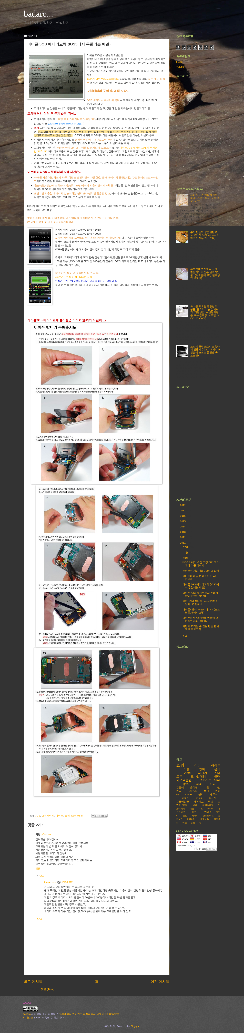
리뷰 (187, 769)
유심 (67, 815)
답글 (37, 868)
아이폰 (59, 815)
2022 (183, 505)
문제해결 (207, 812)
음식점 (194, 787)
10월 (186, 558)
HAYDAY (192, 791)
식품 (194, 805)
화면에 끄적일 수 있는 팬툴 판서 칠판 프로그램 (200, 628)
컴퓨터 (180, 787)
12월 (186, 547)
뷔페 (199, 784)
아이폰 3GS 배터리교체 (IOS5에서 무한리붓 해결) (200, 586)
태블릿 (185, 798)
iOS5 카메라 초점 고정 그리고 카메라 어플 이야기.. (200, 564)
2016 (183, 516)
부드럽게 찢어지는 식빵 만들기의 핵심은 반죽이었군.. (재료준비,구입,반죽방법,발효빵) (205, 274)
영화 (202, 769)
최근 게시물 (33, 981)
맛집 (185, 815)
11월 (186, 552)
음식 (217, 769)
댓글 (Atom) (47, 989)
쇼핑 (180, 765)
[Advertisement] (201, 130)
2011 (183, 542)
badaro (27, 1014)
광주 (186, 784)
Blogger (134, 1026)
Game (186, 773)
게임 (198, 765)
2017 (183, 510)
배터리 (195, 815)
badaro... (38, 13)
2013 (183, 532)
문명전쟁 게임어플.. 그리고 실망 (200, 570)
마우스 (195, 812)
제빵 (192, 808)
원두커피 (215, 794)
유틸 (193, 822)
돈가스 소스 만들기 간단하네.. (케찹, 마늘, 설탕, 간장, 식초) (205, 198)
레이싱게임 (208, 805)
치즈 (200, 808)
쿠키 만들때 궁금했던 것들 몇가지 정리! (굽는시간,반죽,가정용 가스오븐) (205, 235)
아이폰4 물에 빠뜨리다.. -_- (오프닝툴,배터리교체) (201, 611)
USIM (80, 815)
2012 (183, 537)
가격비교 (199, 801)
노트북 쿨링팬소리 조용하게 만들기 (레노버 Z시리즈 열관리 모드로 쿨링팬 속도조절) (205, 351)
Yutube (180, 66)
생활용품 (204, 819)
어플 (212, 784)
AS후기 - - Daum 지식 (73, 276)
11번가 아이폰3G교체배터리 (103, 78)
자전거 (202, 773)
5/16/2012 (47, 834)
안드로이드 (208, 815)
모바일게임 (198, 776)
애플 (184, 822)
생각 (201, 794)
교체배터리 (48, 815)
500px (179, 62)
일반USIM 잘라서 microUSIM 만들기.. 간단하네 (200, 603)
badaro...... (50, 882)
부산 (206, 791)
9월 (185, 636)
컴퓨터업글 (182, 801)
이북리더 (191, 819)
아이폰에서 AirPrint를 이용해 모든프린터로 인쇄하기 (200, 619)
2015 (183, 521)
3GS (37, 815)
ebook (210, 808)
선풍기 (200, 798)
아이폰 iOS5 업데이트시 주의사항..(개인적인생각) (200, 594)
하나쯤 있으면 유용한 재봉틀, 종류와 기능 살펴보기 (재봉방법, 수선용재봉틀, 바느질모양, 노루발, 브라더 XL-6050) (205, 312)
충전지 (212, 798)
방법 (210, 801)
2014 (183, 526)
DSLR (188, 794)
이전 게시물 (160, 981)
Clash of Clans (210, 780)
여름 (206, 787)
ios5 (73, 815)
